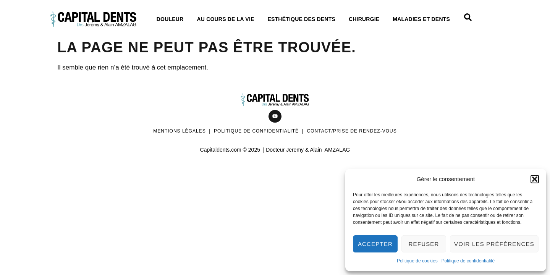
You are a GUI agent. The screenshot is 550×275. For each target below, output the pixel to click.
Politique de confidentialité (468, 261)
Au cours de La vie (227, 19)
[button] (535, 179)
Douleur (172, 19)
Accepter (375, 244)
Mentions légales (179, 131)
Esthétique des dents (303, 19)
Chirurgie (366, 19)
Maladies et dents (423, 19)
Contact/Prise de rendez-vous (352, 131)
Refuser (424, 244)
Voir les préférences (494, 244)
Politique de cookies (417, 261)
